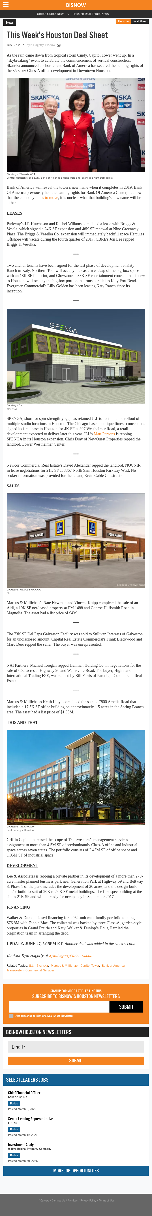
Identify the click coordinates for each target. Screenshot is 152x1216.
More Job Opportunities (76, 1171)
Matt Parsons (104, 434)
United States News (50, 14)
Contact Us (58, 1200)
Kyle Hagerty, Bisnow (41, 45)
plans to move (46, 197)
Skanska (42, 965)
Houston (123, 21)
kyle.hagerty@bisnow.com (71, 955)
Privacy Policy (88, 1200)
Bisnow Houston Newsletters (38, 1032)
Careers (45, 1200)
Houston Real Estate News (91, 14)
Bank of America (113, 965)
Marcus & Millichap (64, 965)
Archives (72, 1200)
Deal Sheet (140, 21)
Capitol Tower (90, 965)
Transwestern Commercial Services (30, 970)
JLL (31, 965)
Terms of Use (106, 1200)
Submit (76, 1061)
